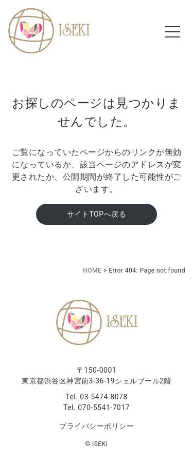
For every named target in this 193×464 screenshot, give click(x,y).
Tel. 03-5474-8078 (96, 397)
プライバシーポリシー (96, 426)
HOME (92, 270)
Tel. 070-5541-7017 (96, 407)
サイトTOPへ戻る (96, 214)
